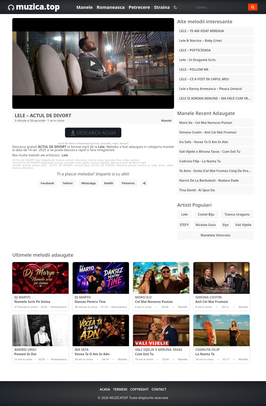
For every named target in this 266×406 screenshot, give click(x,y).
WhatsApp (88, 183)
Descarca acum (93, 132)
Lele (65, 155)
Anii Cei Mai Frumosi (221, 299)
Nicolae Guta (206, 225)
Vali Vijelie (243, 225)
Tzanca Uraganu (237, 214)
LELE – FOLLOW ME (194, 69)
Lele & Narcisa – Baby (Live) (200, 40)
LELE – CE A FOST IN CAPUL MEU (204, 79)
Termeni (120, 389)
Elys (226, 225)
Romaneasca (111, 7)
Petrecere (139, 7)
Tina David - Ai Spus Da (197, 190)
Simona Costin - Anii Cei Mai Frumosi (207, 132)
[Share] (144, 183)
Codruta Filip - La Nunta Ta (200, 161)
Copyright (139, 389)
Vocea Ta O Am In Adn (101, 351)
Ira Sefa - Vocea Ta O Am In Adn (203, 142)
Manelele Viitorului (215, 235)
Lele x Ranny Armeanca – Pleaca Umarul (210, 88)
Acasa (105, 389)
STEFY (184, 225)
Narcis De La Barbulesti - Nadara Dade (209, 180)
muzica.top (34, 6)
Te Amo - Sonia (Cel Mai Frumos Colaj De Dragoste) (216, 171)
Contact (159, 389)
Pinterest (128, 183)
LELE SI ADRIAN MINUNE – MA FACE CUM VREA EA (216, 98)
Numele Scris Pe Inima (40, 299)
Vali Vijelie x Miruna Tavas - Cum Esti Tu (209, 151)
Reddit (108, 183)
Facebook (47, 183)
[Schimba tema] (175, 7)
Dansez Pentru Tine (101, 299)
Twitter (68, 183)
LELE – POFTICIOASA (195, 50)
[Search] (252, 7)
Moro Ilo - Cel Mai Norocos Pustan (205, 122)
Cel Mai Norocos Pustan (161, 299)
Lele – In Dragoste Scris (197, 60)
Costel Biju (206, 214)
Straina (162, 7)
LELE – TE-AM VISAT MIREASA (201, 31)
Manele (84, 7)
